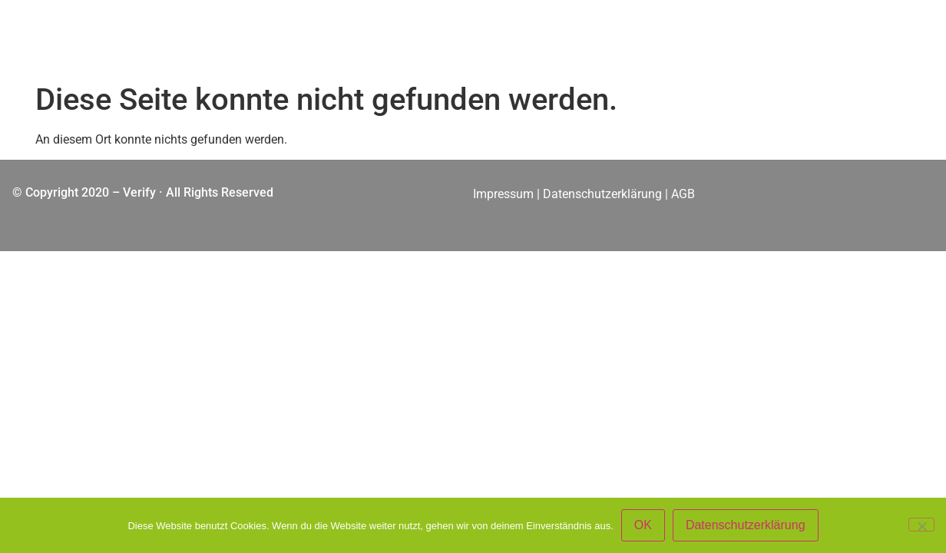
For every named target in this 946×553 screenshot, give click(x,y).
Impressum (503, 194)
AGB (684, 194)
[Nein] (921, 524)
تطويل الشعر (309, 192)
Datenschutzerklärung (602, 194)
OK (643, 524)
